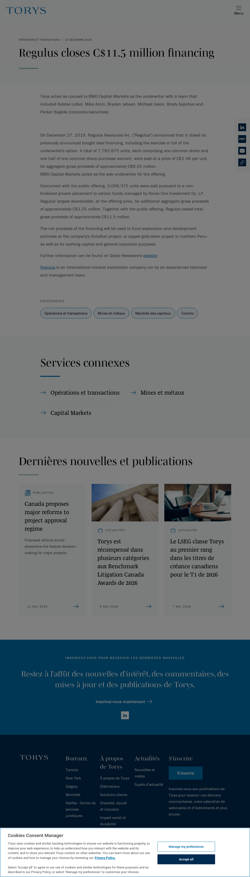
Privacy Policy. (105, 858)
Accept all (186, 859)
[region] (125, 852)
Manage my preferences (186, 846)
